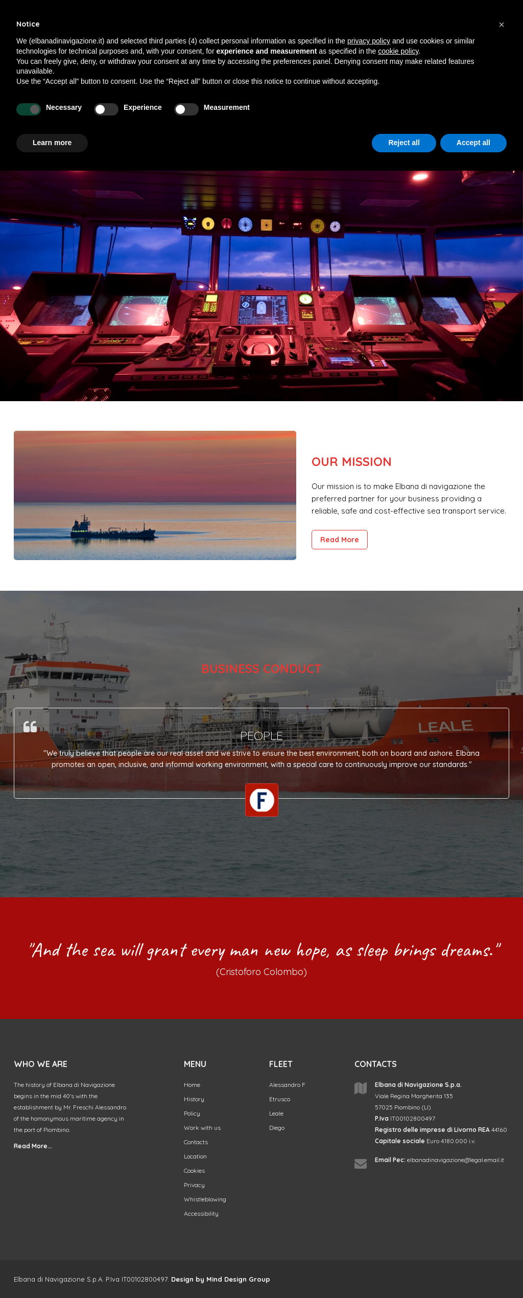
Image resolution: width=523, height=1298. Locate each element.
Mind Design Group (238, 1279)
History (194, 1099)
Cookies (194, 1170)
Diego (276, 1127)
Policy (192, 1113)
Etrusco (279, 1099)
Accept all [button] (473, 142)
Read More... (33, 1146)
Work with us (202, 1127)
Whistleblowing (205, 1199)
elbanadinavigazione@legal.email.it (455, 1160)
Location (195, 1156)
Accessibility (201, 1213)
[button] (501, 24)
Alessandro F (287, 1084)
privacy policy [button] (368, 41)
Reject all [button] (403, 142)
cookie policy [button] (398, 51)
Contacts (196, 1142)
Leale (276, 1113)
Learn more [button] (52, 142)
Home (192, 1084)
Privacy (194, 1185)
